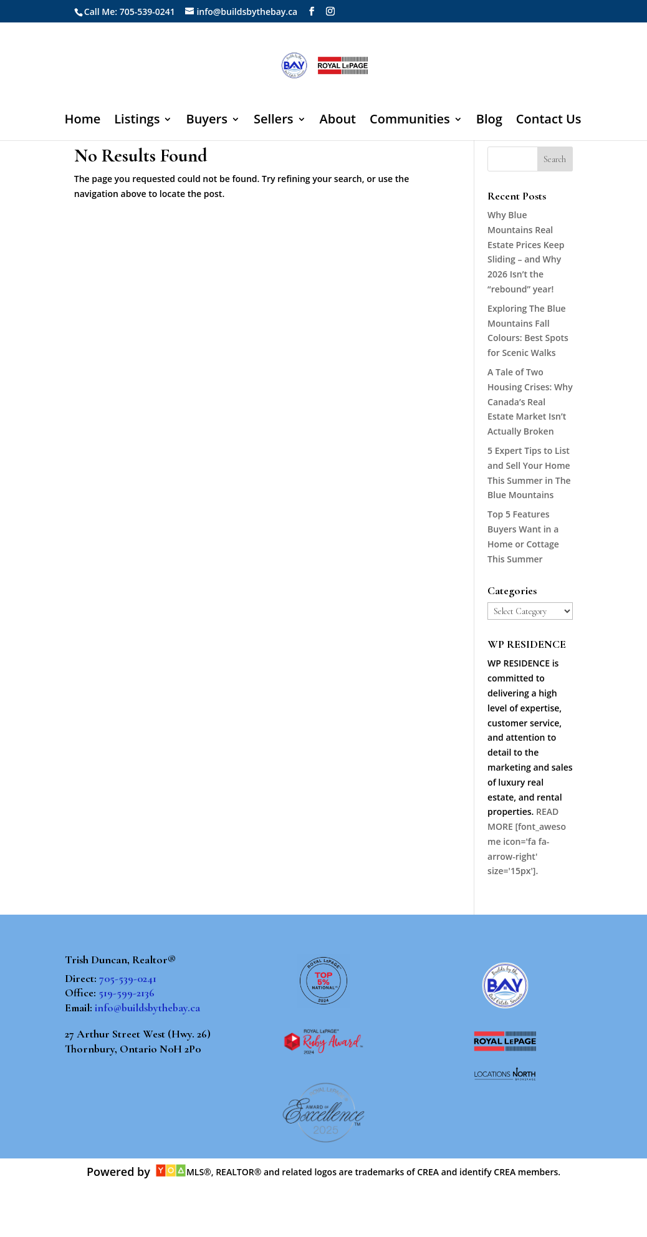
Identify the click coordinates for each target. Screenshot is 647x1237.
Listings (137, 121)
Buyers (206, 121)
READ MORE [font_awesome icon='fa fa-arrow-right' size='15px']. (526, 841)
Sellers (274, 121)
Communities (410, 121)
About (338, 121)
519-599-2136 (126, 992)
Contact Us (549, 121)
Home (82, 121)
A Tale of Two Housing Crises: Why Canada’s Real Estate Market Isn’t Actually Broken (530, 401)
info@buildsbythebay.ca (147, 1007)
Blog (489, 121)
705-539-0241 (127, 978)
